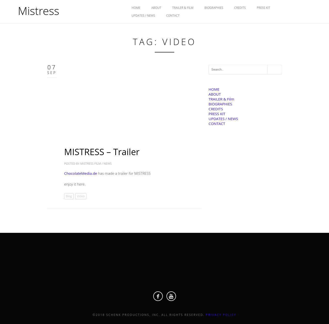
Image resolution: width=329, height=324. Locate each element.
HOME (136, 8)
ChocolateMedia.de (80, 173)
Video (80, 196)
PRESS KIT (263, 8)
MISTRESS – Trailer (102, 152)
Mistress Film (90, 164)
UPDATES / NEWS (143, 15)
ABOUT (156, 8)
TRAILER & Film (182, 8)
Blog (69, 196)
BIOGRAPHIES (213, 8)
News (108, 164)
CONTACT (172, 15)
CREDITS (240, 8)
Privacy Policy (221, 315)
